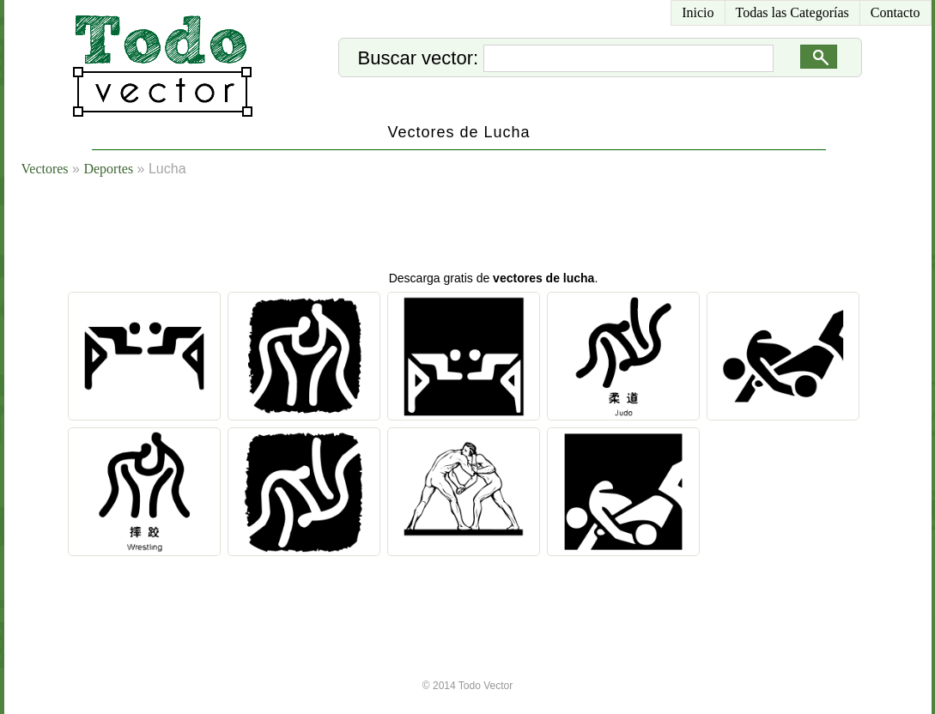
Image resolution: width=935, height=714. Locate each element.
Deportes (108, 168)
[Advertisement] (488, 227)
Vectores (45, 168)
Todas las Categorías (792, 12)
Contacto (895, 12)
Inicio (697, 12)
